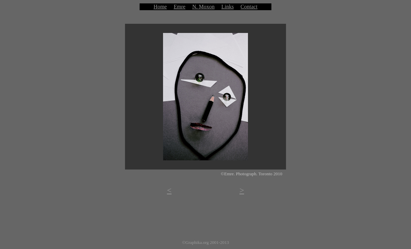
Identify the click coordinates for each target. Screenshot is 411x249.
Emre (179, 7)
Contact (248, 7)
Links (227, 7)
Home (160, 7)
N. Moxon (203, 7)
